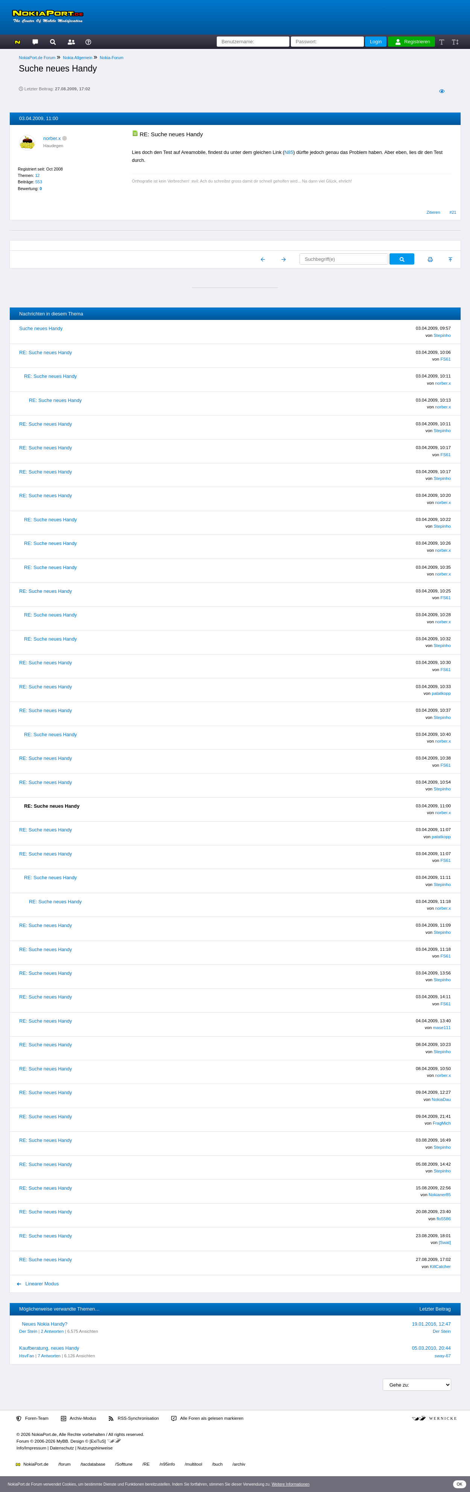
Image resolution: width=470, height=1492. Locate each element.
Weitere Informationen (291, 1484)
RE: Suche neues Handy (45, 352)
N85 (288, 152)
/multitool (193, 1464)
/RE (145, 1464)
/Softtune (123, 1464)
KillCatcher (440, 1266)
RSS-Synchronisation (134, 1418)
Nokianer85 (440, 1194)
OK (459, 1484)
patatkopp (441, 693)
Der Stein (28, 1331)
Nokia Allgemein (77, 57)
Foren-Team (32, 1418)
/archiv (239, 1464)
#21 (452, 212)
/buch (217, 1464)
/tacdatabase (93, 1464)
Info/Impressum (31, 1448)
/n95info (167, 1464)
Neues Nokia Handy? (44, 1324)
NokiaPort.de (32, 1464)
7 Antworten (49, 1355)
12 (37, 175)
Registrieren (412, 42)
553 (38, 182)
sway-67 (443, 1355)
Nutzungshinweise (95, 1448)
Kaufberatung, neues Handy (49, 1348)
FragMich (442, 1123)
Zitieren (433, 212)
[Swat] (445, 1242)
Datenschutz (62, 1448)
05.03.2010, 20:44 (431, 1348)
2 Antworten (52, 1331)
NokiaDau (441, 1099)
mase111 (442, 1027)
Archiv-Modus (78, 1418)
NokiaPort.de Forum (37, 57)
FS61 (445, 359)
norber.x (52, 138)
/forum (64, 1464)
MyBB (62, 1441)
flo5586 (444, 1218)
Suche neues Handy (40, 328)
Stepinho (441, 335)
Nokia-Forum (111, 57)
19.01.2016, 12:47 (431, 1324)
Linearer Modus (38, 1283)
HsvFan (26, 1355)
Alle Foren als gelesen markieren (207, 1418)
